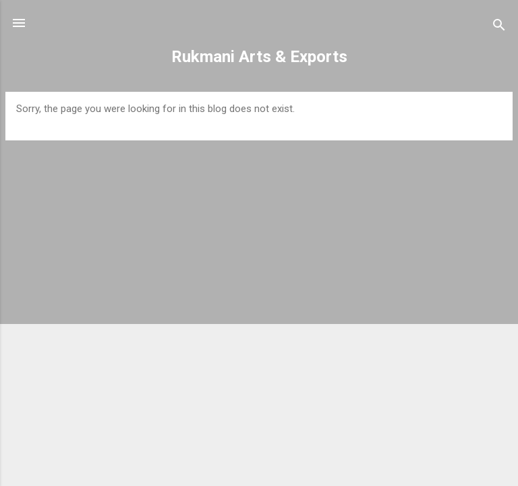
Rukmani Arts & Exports (259, 56)
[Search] (499, 27)
